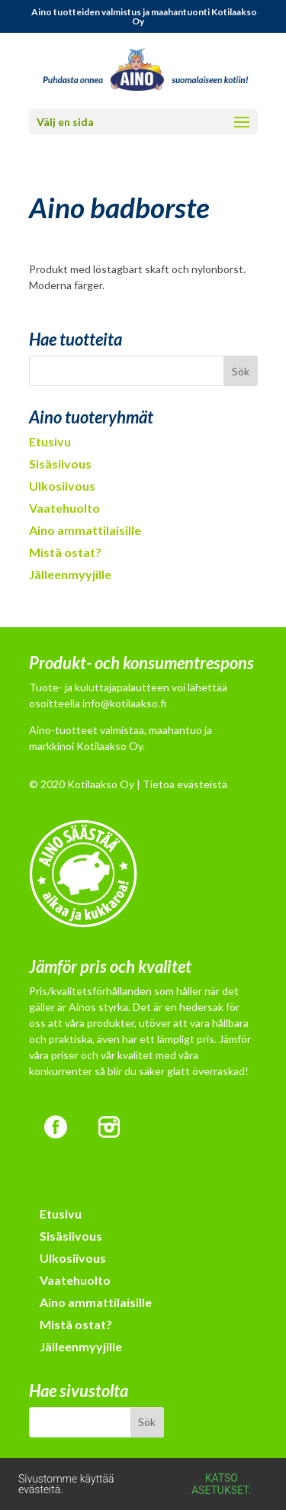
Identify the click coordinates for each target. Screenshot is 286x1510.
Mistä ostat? (65, 552)
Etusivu (50, 441)
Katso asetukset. (221, 1484)
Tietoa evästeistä (185, 784)
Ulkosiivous (62, 485)
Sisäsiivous (60, 463)
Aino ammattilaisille (85, 530)
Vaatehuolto (64, 508)
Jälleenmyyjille (70, 574)
